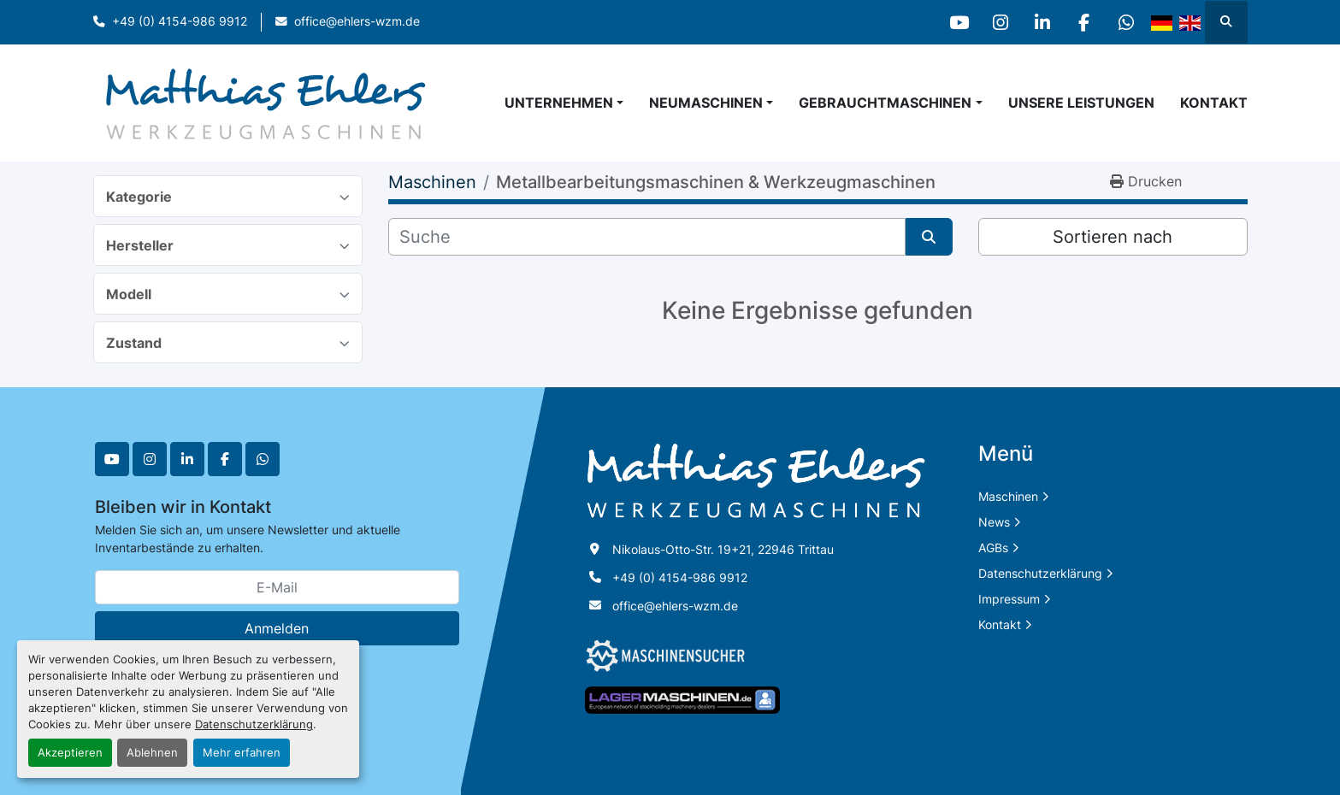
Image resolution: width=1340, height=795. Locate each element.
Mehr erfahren (241, 752)
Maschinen (1008, 496)
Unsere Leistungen (1081, 102)
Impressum (1009, 599)
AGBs (993, 547)
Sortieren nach (1112, 237)
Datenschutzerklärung (254, 724)
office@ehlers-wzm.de (357, 21)
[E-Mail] (277, 587)
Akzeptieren (70, 752)
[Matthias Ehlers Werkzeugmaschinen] (756, 480)
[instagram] (994, 22)
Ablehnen (152, 752)
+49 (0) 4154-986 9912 (179, 21)
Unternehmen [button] (559, 102)
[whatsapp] (1125, 22)
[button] (711, 102)
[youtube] (951, 22)
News (994, 522)
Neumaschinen (706, 102)
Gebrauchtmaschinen (885, 102)
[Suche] (647, 237)
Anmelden (277, 628)
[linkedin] (1038, 22)
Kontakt (1214, 102)
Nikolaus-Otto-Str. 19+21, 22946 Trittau (723, 549)
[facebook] (1081, 22)
